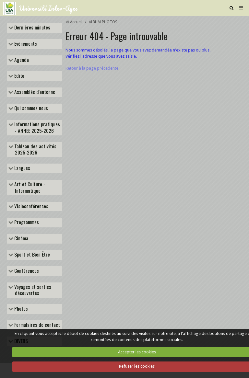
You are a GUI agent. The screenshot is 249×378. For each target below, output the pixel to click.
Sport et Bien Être (31, 255)
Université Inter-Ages (48, 8)
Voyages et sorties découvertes (32, 290)
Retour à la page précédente (91, 68)
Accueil (76, 22)
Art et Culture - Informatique (29, 187)
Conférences (26, 271)
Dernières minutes (31, 28)
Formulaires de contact (36, 325)
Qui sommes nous (30, 108)
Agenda (21, 60)
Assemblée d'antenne (34, 92)
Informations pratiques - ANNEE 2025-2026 (36, 127)
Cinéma (20, 238)
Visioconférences (30, 206)
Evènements (25, 44)
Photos (20, 309)
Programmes (26, 222)
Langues (21, 168)
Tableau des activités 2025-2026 (34, 149)
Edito (18, 76)
